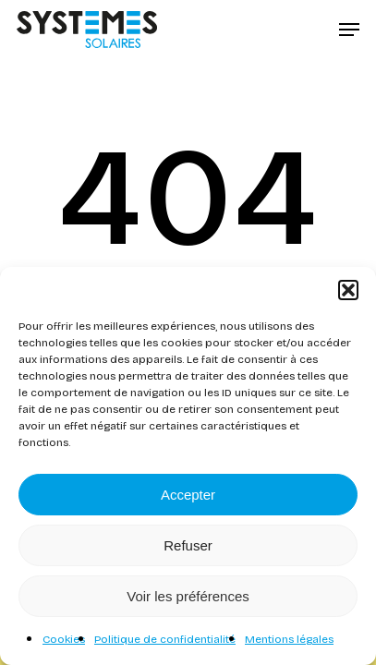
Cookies (63, 639)
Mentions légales (289, 639)
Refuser (188, 545)
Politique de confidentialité (165, 639)
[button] (348, 290)
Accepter (188, 494)
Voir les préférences (188, 596)
